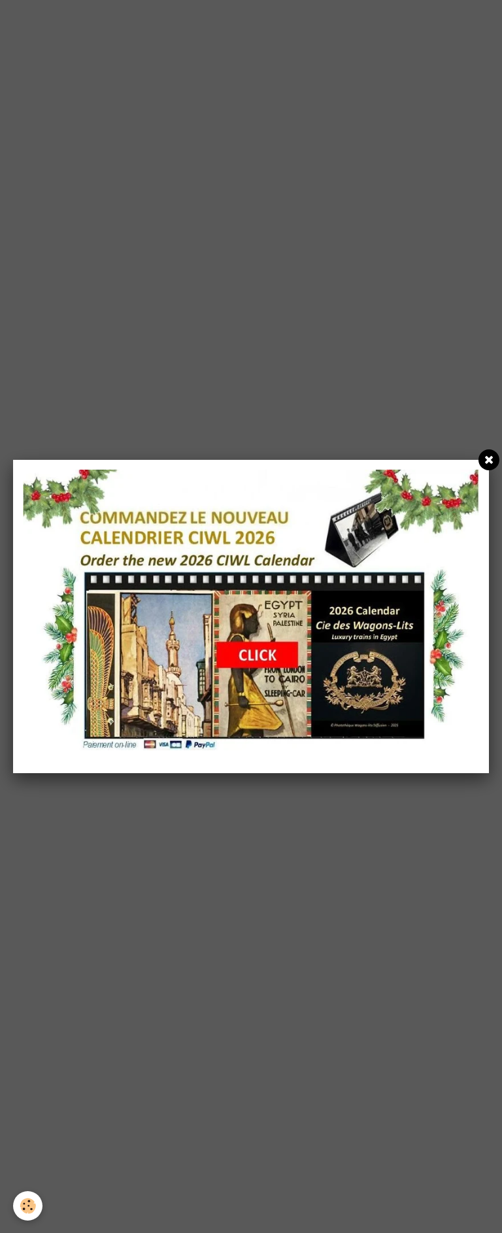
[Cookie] (27, 1206)
